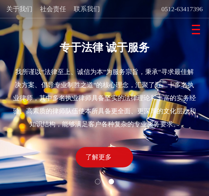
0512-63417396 (182, 9)
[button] (97, 181)
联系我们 (87, 9)
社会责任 (53, 9)
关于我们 (19, 9)
